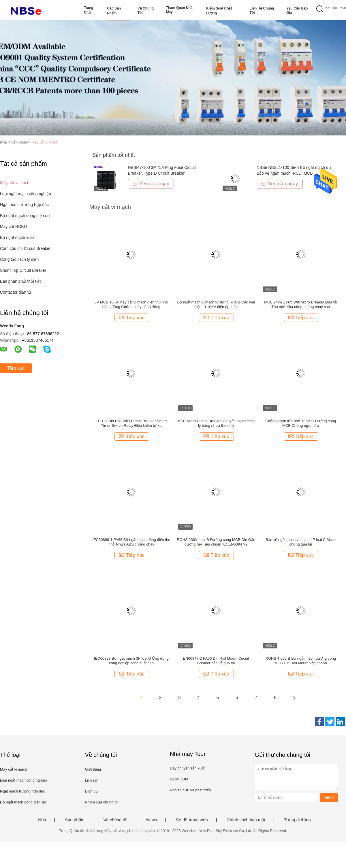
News (151, 820)
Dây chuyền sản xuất (187, 768)
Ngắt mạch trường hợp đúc (24, 204)
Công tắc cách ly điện (19, 259)
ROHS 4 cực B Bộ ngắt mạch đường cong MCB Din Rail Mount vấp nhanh (300, 660)
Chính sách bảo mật (246, 820)
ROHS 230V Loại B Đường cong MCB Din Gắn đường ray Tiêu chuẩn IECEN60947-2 (216, 541)
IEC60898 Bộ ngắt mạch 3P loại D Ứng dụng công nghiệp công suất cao (131, 660)
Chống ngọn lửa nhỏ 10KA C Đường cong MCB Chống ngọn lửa (300, 423)
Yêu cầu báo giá (297, 10)
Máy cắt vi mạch (44, 142)
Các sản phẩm (114, 10)
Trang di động (297, 820)
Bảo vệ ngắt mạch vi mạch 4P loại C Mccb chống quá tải (301, 541)
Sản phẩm (74, 820)
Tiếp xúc (16, 368)
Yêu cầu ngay (150, 183)
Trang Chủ (88, 10)
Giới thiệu (93, 769)
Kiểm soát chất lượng (219, 10)
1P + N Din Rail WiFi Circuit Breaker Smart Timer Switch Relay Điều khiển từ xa (131, 423)
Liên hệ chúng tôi (262, 10)
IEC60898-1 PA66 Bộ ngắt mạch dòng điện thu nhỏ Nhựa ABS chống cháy (131, 541)
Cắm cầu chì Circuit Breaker (25, 248)
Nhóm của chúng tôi (101, 802)
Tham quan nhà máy (179, 10)
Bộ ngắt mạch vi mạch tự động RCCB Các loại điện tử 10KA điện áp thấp (216, 304)
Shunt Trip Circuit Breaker (23, 270)
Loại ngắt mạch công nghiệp (25, 193)
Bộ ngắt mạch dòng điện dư (25, 215)
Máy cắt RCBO (13, 226)
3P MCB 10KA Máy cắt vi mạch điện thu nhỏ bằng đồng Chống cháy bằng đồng (131, 304)
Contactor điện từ (15, 292)
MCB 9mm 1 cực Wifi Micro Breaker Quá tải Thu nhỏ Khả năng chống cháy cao (300, 304)
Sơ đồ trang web (192, 820)
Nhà (42, 820)
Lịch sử (91, 780)
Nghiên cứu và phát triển (190, 790)
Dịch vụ (91, 791)
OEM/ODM (179, 779)
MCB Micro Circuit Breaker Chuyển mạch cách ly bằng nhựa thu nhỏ (216, 423)
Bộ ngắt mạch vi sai (17, 237)
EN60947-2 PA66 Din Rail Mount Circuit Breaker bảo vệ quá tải (216, 660)
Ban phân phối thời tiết (20, 281)
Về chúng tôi (146, 10)
